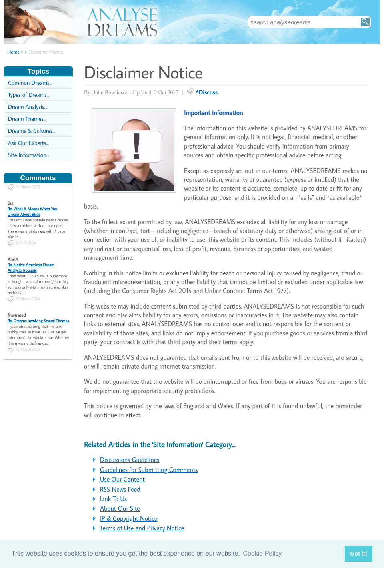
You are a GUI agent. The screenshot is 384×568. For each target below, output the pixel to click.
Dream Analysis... (27, 106)
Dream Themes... (27, 118)
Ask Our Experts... (28, 143)
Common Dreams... (30, 82)
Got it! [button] (358, 553)
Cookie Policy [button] (262, 553)
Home (14, 52)
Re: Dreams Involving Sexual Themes (38, 313)
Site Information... (28, 155)
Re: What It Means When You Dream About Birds (32, 203)
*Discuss (207, 92)
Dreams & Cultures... (32, 130)
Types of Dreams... (29, 94)
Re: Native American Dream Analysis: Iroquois (31, 259)
